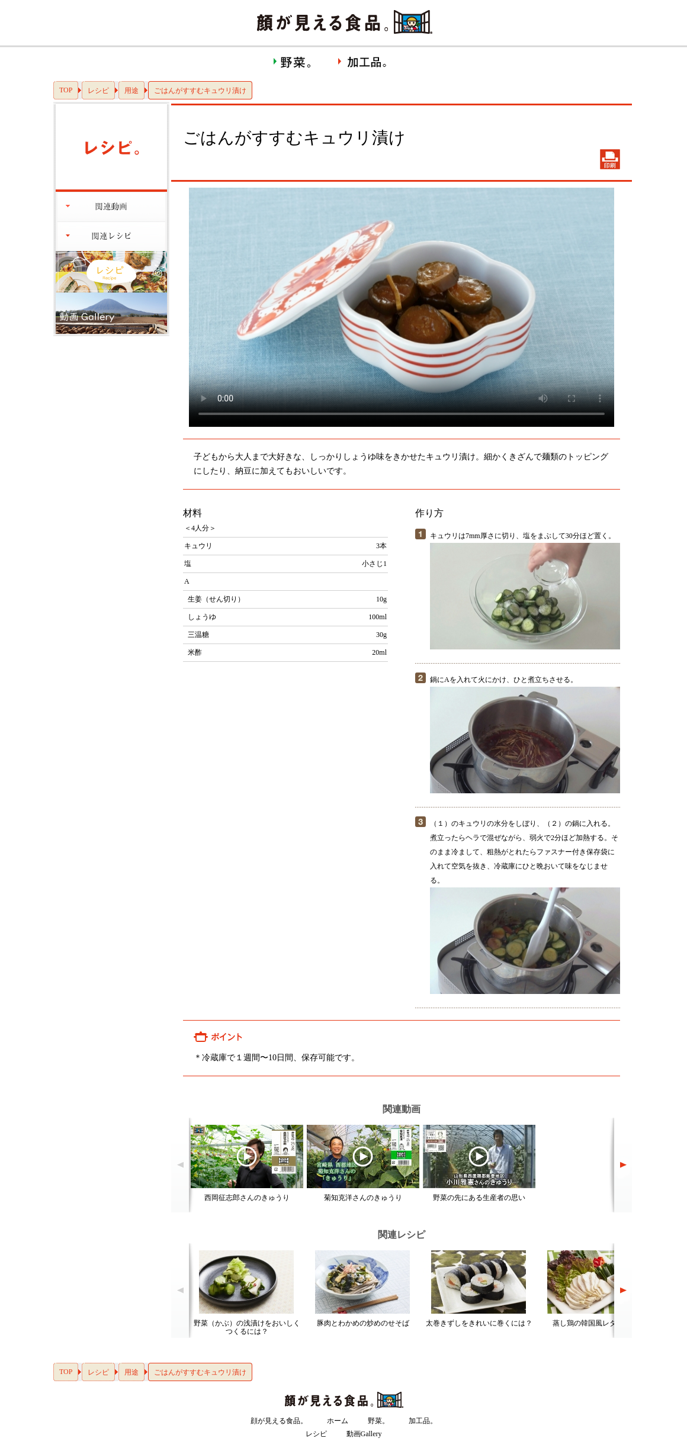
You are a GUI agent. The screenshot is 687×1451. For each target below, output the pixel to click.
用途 (131, 90)
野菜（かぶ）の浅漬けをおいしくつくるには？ (247, 1327)
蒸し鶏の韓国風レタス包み (595, 1323)
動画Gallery (364, 1434)
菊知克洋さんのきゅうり (363, 1197)
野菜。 (378, 1421)
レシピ (98, 90)
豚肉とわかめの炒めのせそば (363, 1323)
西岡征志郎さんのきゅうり (247, 1197)
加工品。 (423, 1421)
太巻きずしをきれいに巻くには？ (479, 1323)
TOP (65, 90)
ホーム (337, 1421)
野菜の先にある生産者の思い (479, 1197)
